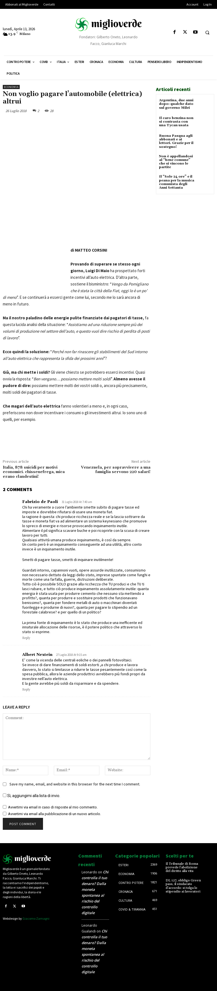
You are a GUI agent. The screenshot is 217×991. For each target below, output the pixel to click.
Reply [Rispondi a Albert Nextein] (26, 690)
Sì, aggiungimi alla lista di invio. (31, 795)
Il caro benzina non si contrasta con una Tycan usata (176, 121)
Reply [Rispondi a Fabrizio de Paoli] (26, 638)
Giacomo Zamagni (35, 918)
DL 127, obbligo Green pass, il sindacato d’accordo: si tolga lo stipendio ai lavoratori (183, 886)
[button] (207, 32)
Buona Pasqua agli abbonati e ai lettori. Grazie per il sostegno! (176, 141)
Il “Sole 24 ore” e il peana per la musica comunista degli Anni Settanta (176, 182)
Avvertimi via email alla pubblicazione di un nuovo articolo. (54, 814)
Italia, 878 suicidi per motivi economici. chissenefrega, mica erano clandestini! (34, 472)
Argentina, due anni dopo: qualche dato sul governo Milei (176, 104)
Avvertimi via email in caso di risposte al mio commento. (53, 807)
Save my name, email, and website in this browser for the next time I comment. (74, 784)
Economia (11, 87)
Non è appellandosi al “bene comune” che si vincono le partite (176, 162)
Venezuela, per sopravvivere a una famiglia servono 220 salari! (115, 470)
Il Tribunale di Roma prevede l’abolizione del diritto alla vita (182, 867)
